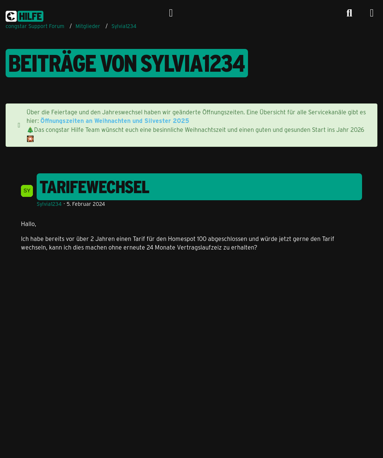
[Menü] (371, 13)
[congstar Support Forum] (24, 14)
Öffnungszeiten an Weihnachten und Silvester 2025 (114, 120)
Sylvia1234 (49, 203)
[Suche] (349, 13)
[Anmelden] (171, 13)
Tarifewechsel (95, 187)
